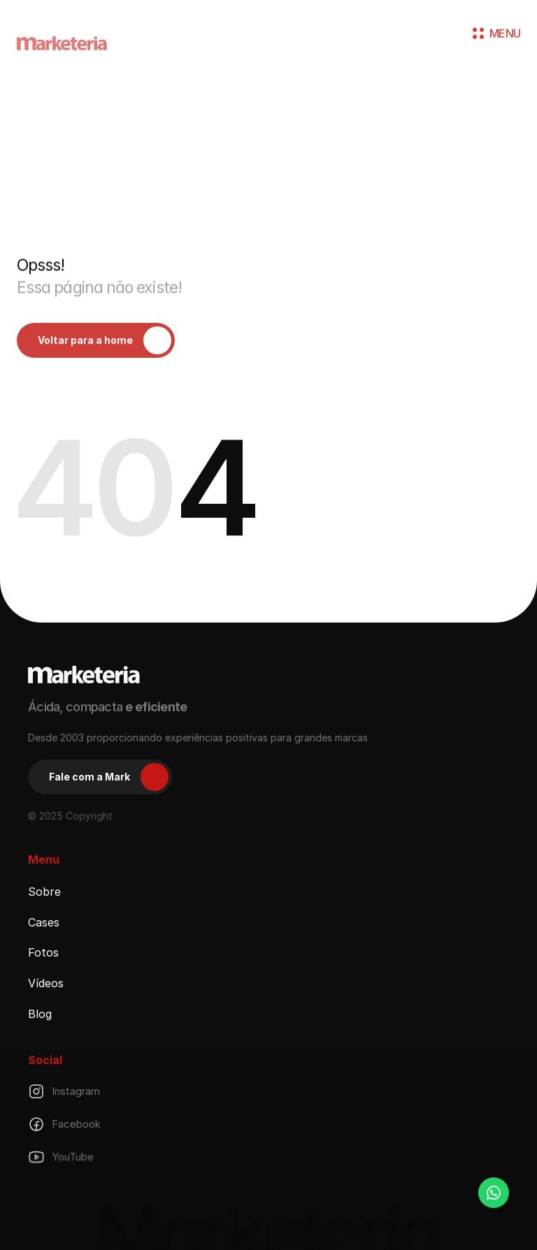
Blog (40, 1014)
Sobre (44, 892)
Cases (43, 922)
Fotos (43, 952)
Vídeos (46, 983)
